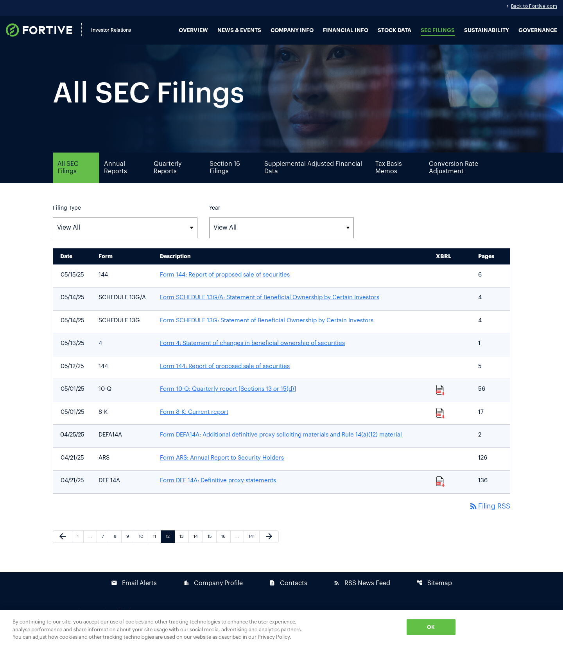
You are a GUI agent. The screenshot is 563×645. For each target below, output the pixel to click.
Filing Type (67, 218)
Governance (537, 30)
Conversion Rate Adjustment (453, 177)
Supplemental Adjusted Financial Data (313, 177)
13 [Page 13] (184, 546)
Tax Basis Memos (388, 177)
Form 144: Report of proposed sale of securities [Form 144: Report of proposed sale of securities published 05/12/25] (225, 376)
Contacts (288, 593)
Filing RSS (489, 516)
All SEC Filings (68, 177)
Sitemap (434, 593)
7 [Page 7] (105, 546)
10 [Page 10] (143, 546)
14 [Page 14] (198, 546)
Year (214, 218)
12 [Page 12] (170, 546)
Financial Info (345, 30)
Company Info (292, 30)
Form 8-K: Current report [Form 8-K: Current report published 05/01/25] (194, 422)
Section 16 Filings (225, 177)
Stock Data (394, 30)
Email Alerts (134, 593)
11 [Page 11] (156, 546)
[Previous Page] (62, 547)
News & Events (239, 30)
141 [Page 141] (253, 546)
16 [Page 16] (226, 546)
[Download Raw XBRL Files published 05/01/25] (440, 399)
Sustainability (486, 30)
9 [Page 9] (130, 546)
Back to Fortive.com (534, 7)
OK (431, 626)
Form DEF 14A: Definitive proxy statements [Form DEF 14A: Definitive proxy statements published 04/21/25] (218, 491)
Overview (193, 30)
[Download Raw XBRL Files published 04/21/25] (440, 491)
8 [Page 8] (117, 546)
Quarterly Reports (167, 177)
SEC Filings (438, 30)
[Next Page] (269, 547)
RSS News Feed (361, 593)
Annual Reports (115, 177)
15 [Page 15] (212, 546)
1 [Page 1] (80, 546)
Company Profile (213, 593)
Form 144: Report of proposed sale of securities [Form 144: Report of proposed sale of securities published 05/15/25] (225, 284)
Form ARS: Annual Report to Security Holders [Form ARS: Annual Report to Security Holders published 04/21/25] (222, 468)
